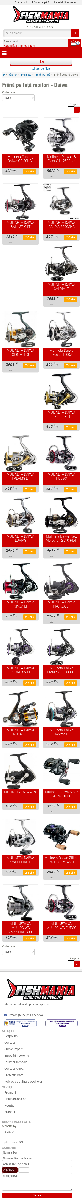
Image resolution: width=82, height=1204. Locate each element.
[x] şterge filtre (41, 68)
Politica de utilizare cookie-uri (23, 1081)
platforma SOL (14, 1142)
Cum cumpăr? (40, 2)
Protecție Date (13, 1075)
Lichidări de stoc (15, 1099)
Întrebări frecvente (65, 2)
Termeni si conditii (16, 1062)
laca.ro (9, 1131)
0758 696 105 (40, 27)
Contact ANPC (14, 1068)
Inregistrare (28, 45)
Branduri (10, 1112)
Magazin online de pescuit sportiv (41, 991)
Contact (21, 2)
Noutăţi (9, 1105)
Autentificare (11, 45)
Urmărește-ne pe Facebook (23, 1015)
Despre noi (11, 1036)
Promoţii (10, 1092)
